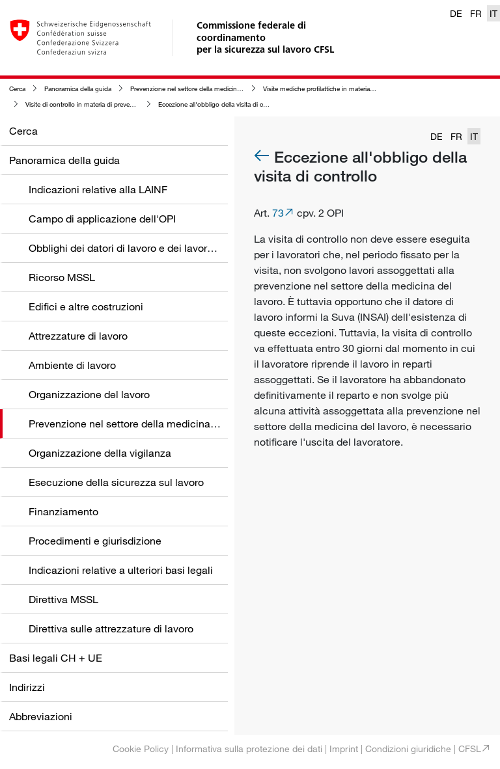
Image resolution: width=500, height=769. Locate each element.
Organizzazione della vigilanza (100, 452)
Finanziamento (63, 511)
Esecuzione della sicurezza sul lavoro (116, 482)
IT (493, 13)
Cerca (17, 89)
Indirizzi (27, 687)
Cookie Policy (141, 748)
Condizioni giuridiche (408, 748)
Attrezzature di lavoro (78, 335)
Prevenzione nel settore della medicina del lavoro (200, 89)
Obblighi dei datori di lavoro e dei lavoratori (128, 247)
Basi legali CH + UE (55, 657)
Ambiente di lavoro (72, 364)
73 (278, 212)
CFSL (469, 748)
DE (456, 13)
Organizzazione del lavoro (89, 394)
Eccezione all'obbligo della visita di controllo (221, 104)
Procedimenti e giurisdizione (95, 540)
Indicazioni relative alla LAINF (98, 189)
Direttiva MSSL (63, 599)
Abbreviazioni (40, 716)
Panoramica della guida (77, 89)
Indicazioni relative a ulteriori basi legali (121, 569)
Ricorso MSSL (62, 277)
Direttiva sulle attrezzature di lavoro (111, 628)
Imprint (343, 748)
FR (476, 13)
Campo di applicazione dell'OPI (102, 218)
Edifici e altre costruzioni (86, 306)
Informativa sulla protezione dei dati (249, 748)
